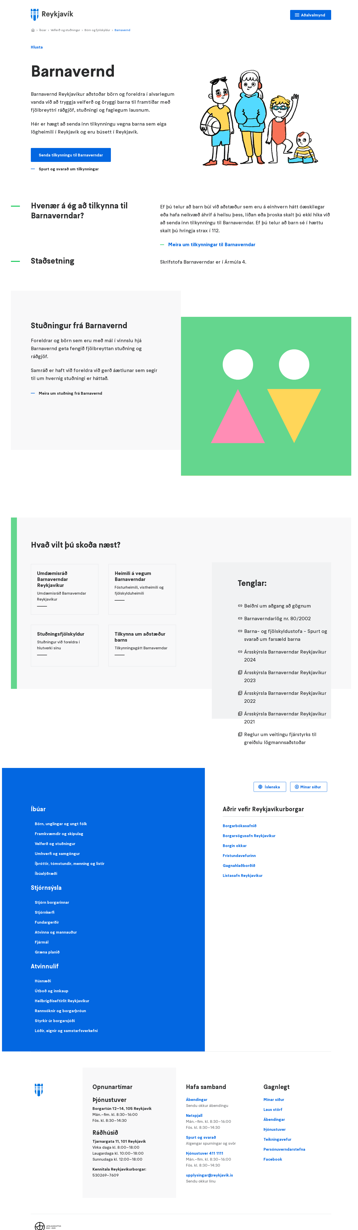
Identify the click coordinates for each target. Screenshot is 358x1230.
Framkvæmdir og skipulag (59, 833)
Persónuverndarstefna (284, 1149)
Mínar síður (310, 786)
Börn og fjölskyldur (97, 30)
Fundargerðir (47, 922)
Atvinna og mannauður (56, 932)
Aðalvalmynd (313, 14)
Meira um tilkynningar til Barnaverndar (211, 244)
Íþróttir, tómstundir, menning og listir (69, 863)
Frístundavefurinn (239, 855)
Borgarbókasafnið (240, 825)
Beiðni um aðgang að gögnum (277, 606)
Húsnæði (43, 980)
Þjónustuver (275, 1129)
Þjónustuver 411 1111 (220, 1159)
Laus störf (273, 1109)
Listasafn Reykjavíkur (243, 875)
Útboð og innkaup (51, 990)
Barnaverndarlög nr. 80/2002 (277, 618)
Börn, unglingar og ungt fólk (61, 823)
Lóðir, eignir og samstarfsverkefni (66, 1030)
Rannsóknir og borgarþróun (60, 1010)
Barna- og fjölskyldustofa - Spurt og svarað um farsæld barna (285, 635)
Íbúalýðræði (46, 873)
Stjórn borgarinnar (52, 902)
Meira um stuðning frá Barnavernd (70, 393)
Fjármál (41, 942)
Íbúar (42, 30)
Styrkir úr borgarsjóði (55, 1020)
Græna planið (47, 951)
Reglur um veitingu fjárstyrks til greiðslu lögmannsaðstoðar (280, 738)
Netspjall (220, 1121)
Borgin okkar (235, 845)
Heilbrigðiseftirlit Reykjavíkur (62, 1000)
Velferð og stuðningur (65, 30)
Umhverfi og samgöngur (57, 853)
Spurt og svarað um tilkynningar (69, 168)
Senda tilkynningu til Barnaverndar (71, 154)
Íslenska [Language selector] (272, 786)
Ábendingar (220, 1102)
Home (33, 30)
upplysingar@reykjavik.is (220, 1178)
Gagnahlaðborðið (239, 865)
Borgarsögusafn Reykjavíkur (249, 835)
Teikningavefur (277, 1139)
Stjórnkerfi (44, 912)
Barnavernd (122, 30)
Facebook (273, 1159)
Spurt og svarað (220, 1140)
